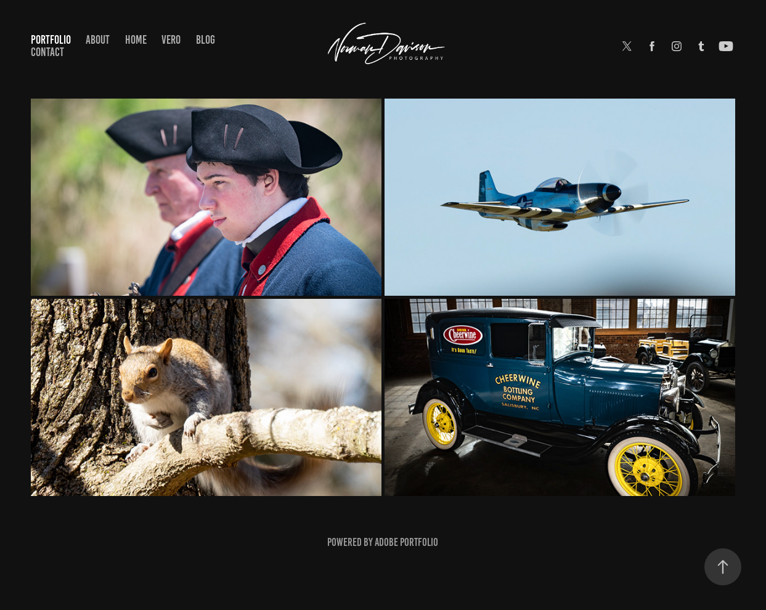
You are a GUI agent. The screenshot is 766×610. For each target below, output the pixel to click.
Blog (205, 39)
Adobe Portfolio (406, 542)
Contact (47, 52)
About (98, 39)
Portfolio (51, 39)
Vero (171, 39)
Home (136, 39)
